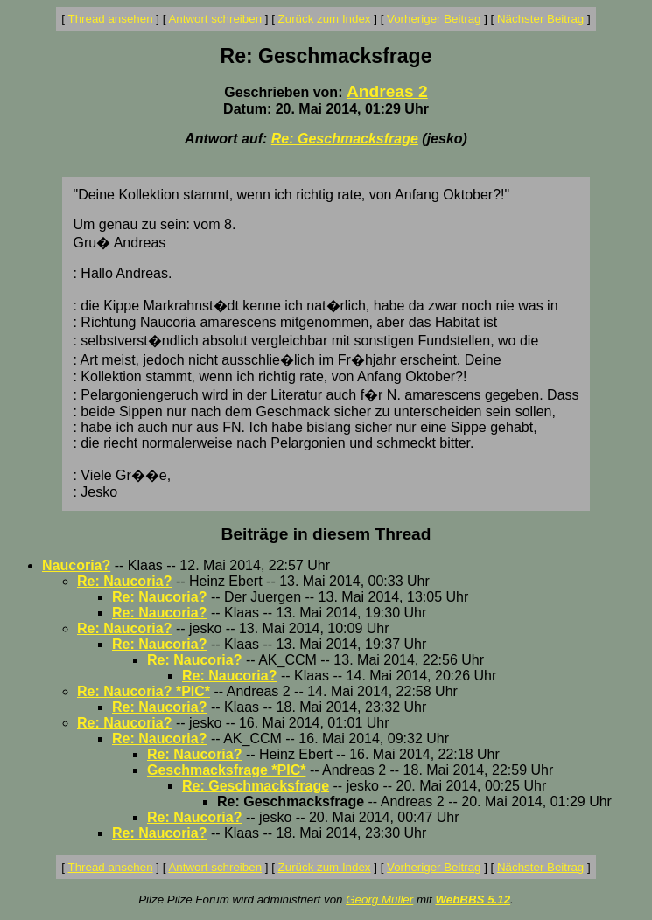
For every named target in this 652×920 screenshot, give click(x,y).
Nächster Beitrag (540, 18)
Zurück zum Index (324, 18)
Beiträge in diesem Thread (326, 534)
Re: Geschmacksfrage (344, 138)
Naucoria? (76, 565)
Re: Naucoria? (124, 581)
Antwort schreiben (215, 18)
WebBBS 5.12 (472, 899)
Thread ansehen (110, 18)
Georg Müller (379, 899)
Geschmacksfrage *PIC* (226, 770)
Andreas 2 (387, 91)
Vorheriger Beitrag (433, 18)
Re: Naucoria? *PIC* (143, 691)
